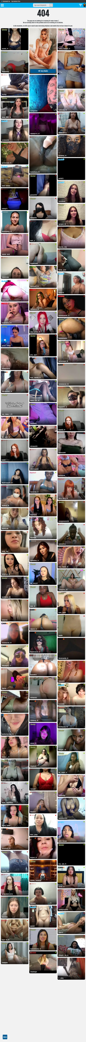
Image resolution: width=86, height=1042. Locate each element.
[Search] (51, 5)
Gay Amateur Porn (15, 1)
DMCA (5, 1037)
